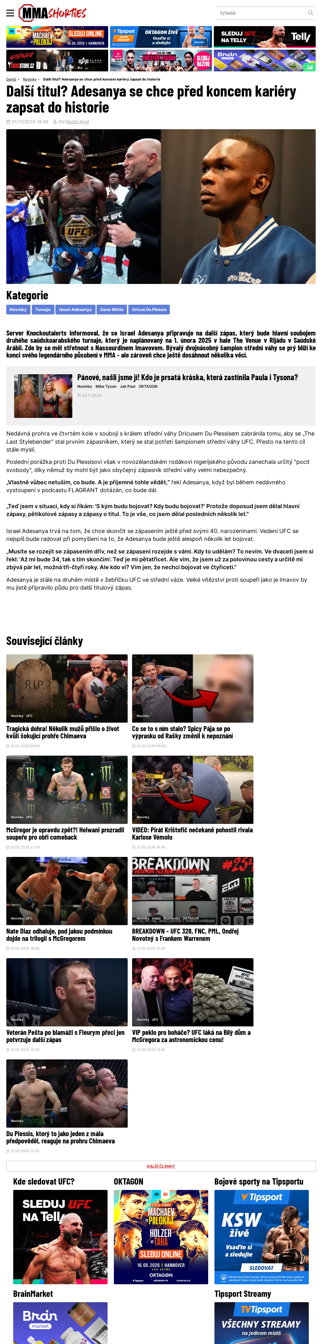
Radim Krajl (77, 122)
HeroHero (139, 1288)
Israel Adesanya (79, 310)
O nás (114, 1288)
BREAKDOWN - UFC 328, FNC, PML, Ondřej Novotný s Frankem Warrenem (264, 821)
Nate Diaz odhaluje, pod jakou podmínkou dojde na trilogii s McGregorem (149, 825)
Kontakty (160, 1276)
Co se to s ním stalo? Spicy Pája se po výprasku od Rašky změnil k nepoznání (160, 728)
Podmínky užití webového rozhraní (92, 1336)
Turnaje (44, 310)
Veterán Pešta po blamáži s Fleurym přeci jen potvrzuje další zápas (53, 918)
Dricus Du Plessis (156, 310)
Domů (11, 80)
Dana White (117, 310)
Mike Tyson (109, 388)
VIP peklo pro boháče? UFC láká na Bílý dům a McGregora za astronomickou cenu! (156, 921)
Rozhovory (255, 804)
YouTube (230, 1243)
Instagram (186, 1243)
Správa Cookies (140, 1336)
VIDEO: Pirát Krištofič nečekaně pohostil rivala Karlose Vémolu (47, 821)
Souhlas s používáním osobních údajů (191, 1336)
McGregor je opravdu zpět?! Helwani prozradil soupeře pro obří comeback (263, 724)
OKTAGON (151, 388)
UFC (29, 707)
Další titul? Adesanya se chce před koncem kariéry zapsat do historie (101, 80)
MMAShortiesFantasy (186, 1288)
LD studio (252, 1336)
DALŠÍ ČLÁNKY (161, 954)
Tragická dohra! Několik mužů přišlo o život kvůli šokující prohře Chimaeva (55, 724)
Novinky (29, 80)
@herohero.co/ (111, 1222)
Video (240, 804)
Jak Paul (130, 388)
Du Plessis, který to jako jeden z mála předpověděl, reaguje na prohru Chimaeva (264, 921)
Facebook (140, 1243)
